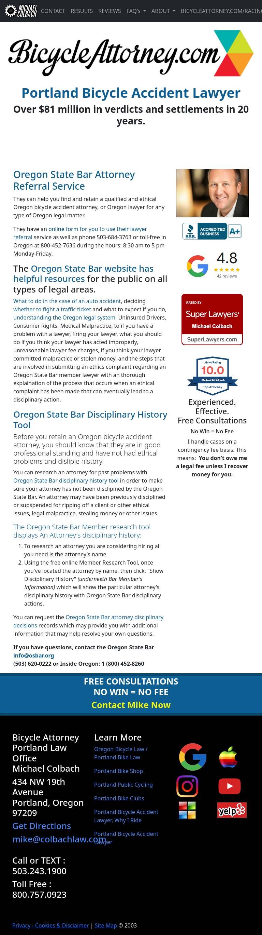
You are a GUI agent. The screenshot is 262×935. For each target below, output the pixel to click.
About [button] (161, 11)
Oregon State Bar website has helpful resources (83, 273)
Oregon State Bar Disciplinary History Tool (90, 419)
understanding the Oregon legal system (64, 317)
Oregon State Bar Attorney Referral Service (74, 180)
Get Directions (41, 825)
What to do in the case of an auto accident (67, 301)
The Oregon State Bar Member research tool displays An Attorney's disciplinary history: (82, 531)
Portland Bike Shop (118, 771)
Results (82, 11)
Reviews (109, 11)
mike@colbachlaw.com (59, 839)
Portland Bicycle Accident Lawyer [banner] (131, 92)
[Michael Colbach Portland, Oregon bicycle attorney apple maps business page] (228, 756)
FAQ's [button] (134, 11)
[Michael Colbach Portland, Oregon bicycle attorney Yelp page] (232, 809)
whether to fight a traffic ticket (52, 309)
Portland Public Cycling (123, 784)
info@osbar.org (33, 655)
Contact (53, 11)
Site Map (106, 925)
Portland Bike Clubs (119, 798)
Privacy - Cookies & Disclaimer (50, 925)
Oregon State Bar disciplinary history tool (66, 480)
